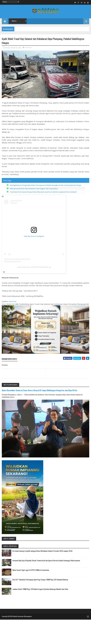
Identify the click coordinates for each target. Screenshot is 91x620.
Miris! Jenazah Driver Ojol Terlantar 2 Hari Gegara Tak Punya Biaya (34, 189)
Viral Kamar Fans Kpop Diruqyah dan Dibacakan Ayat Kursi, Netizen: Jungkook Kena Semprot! (43, 192)
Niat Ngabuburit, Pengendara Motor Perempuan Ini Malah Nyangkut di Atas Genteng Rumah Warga (45, 186)
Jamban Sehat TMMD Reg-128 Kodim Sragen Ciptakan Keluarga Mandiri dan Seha (40, 589)
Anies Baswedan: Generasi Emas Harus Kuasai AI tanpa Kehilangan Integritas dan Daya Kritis (39, 390)
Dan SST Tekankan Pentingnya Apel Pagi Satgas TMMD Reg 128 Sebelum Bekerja (40, 580)
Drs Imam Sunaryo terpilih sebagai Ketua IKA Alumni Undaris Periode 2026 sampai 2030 (42, 551)
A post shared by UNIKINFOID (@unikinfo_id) (34, 267)
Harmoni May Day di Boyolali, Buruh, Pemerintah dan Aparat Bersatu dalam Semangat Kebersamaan (46, 561)
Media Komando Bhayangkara (23, 617)
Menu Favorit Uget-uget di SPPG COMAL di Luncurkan (30, 570)
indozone (12, 302)
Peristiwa (28, 48)
